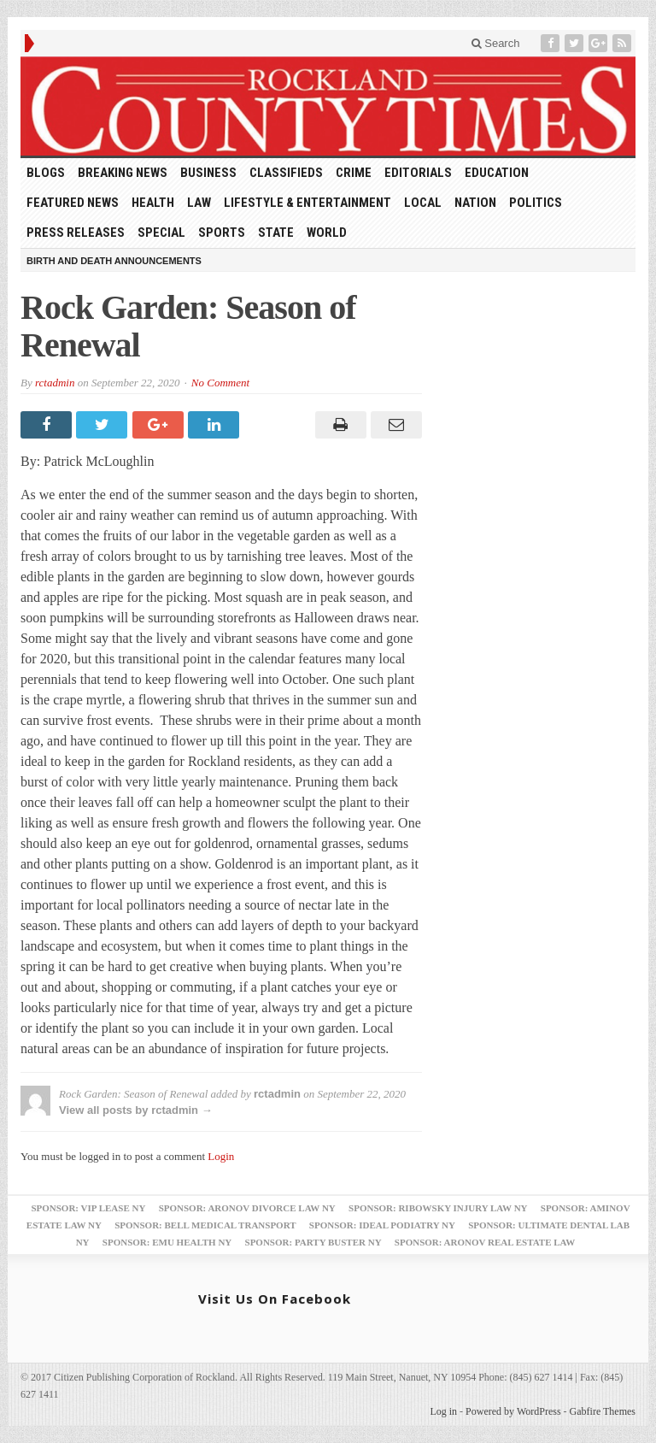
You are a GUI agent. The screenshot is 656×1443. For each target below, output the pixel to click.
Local (423, 202)
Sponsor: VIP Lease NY (88, 1208)
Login (221, 1156)
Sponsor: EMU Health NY (166, 1242)
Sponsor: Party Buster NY (313, 1242)
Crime (354, 172)
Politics (535, 202)
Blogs (45, 172)
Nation (475, 202)
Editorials (418, 172)
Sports (221, 232)
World (327, 232)
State (276, 232)
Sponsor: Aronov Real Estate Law (485, 1242)
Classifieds (286, 172)
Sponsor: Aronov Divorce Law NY (247, 1208)
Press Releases (75, 232)
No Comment (220, 382)
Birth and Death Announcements (114, 261)
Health (153, 202)
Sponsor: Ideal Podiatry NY (382, 1225)
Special (161, 232)
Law (199, 202)
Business (208, 172)
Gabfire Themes (603, 1411)
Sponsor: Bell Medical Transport (205, 1225)
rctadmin (54, 382)
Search (496, 43)
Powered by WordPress (513, 1411)
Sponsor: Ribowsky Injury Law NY (437, 1208)
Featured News (72, 202)
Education (497, 172)
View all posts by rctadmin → (136, 1110)
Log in (443, 1411)
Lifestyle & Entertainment (307, 202)
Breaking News (122, 172)
